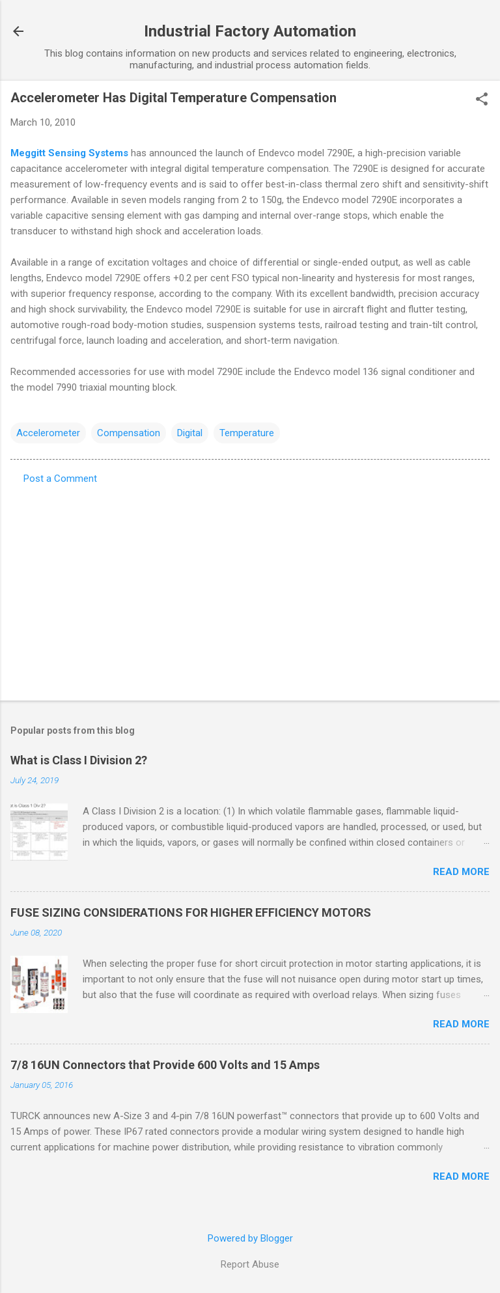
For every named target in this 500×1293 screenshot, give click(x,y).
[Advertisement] (250, 588)
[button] (482, 100)
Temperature (246, 433)
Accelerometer (48, 433)
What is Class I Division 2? (78, 760)
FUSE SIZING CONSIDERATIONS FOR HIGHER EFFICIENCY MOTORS (190, 912)
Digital (189, 433)
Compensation (128, 433)
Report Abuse (250, 1264)
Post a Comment (60, 478)
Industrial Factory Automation (250, 31)
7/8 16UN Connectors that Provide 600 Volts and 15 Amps (165, 1065)
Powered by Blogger (250, 1238)
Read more (461, 872)
